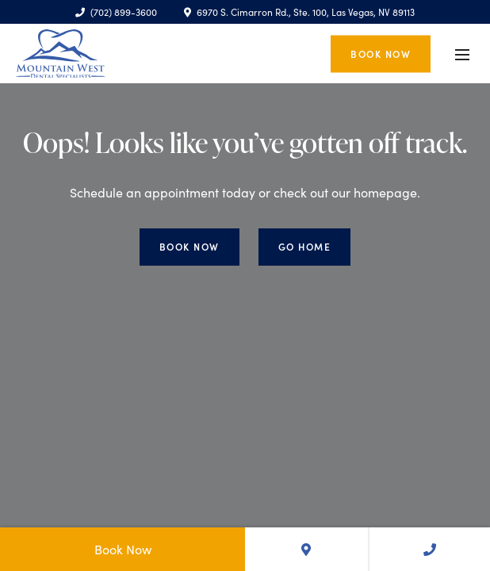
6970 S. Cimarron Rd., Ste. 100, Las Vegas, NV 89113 (299, 12)
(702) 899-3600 (116, 12)
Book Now (380, 53)
